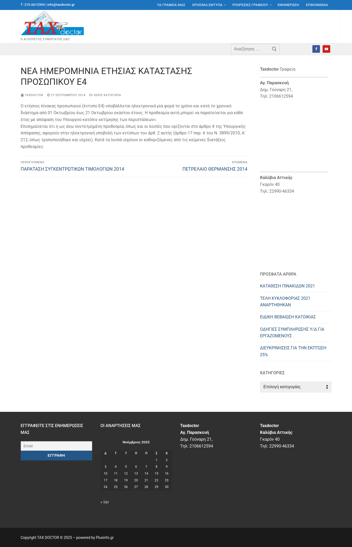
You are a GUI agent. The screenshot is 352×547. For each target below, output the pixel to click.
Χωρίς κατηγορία (105, 95)
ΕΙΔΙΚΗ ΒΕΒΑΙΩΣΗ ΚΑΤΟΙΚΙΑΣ (288, 316)
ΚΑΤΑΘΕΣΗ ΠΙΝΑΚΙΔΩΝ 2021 (287, 285)
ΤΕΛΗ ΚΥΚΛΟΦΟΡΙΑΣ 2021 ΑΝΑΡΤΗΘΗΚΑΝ (285, 302)
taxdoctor (32, 95)
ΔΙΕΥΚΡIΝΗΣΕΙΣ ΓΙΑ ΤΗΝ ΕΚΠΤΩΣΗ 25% (293, 351)
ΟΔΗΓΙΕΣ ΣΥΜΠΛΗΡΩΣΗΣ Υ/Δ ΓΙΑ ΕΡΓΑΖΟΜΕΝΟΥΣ (292, 333)
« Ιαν (105, 501)
